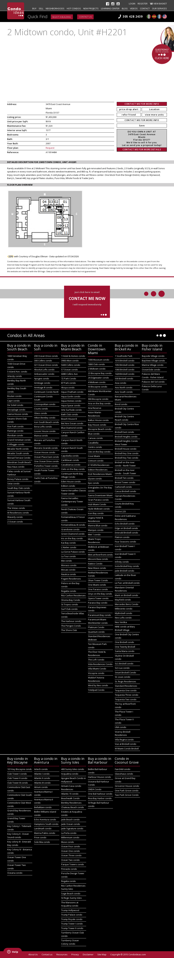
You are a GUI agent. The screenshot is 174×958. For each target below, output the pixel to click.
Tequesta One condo (126, 690)
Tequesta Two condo (125, 699)
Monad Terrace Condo (18, 457)
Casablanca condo (70, 464)
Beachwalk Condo (70, 798)
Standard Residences (126, 685)
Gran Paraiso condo (98, 499)
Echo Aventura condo (45, 819)
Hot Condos (74, 8)
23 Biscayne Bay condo (100, 373)
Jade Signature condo (72, 828)
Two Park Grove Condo (127, 794)
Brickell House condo (125, 448)
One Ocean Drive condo (46, 461)
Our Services (159, 8)
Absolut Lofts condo (44, 369)
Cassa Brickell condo (125, 491)
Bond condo (121, 404)
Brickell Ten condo (124, 477)
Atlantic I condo (42, 773)
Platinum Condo (96, 627)
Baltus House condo (98, 420)
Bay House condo (97, 424)
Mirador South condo (18, 453)
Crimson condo (95, 460)
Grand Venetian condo (19, 439)
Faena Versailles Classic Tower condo (73, 492)
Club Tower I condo (17, 773)
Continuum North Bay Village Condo (72, 475)
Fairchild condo (122, 769)
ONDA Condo (94, 789)
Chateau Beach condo (72, 807)
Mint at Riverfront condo (100, 554)
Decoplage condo (16, 409)
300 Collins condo (43, 360)
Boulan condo (14, 396)
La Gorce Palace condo (73, 551)
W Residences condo (18, 512)
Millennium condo (70, 837)
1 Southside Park (123, 355)
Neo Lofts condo (123, 617)
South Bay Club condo (18, 488)
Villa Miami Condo (97, 668)
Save (142, 125)
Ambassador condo (44, 373)
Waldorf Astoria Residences (96, 679)
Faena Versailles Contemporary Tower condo (72, 501)
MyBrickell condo (123, 613)
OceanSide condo (151, 369)
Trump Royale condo (71, 919)
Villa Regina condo (124, 739)
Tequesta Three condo (126, 694)
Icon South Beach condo (46, 422)
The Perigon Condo (71, 625)
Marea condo (41, 435)
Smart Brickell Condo (125, 672)
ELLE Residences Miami (100, 474)
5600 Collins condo (70, 364)
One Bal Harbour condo (100, 793)
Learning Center (110, 8)
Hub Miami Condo (97, 504)
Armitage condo (42, 382)
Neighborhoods (55, 8)
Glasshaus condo (124, 773)
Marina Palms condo (44, 833)
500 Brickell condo (124, 378)
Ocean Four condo (70, 846)
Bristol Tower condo (125, 482)
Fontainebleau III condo (73, 524)
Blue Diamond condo (72, 427)
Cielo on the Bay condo (73, 469)
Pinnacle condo (69, 868)
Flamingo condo (15, 430)
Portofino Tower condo (46, 465)
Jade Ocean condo (70, 824)
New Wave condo (97, 568)
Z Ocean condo (15, 521)
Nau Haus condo (15, 466)
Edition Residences (98, 469)
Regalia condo (68, 881)
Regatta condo (68, 591)
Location (154, 109)
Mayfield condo (123, 599)
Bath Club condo (69, 414)
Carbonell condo (123, 486)
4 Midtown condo (97, 382)
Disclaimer (88, 954)
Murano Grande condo (46, 447)
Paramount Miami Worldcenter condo (98, 621)
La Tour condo (68, 556)
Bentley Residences (71, 802)
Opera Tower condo (98, 598)
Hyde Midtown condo (99, 508)
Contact (145, 8)
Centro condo (95, 447)
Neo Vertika (121, 622)
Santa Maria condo (124, 651)
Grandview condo (70, 529)
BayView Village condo (153, 360)
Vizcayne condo (96, 673)
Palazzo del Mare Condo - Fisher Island (152, 375)
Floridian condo (15, 435)
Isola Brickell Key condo (127, 566)
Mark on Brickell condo (126, 595)
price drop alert (128, 109)
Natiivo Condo (95, 563)
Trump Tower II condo (72, 928)
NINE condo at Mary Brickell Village (125, 628)
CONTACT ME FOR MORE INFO (142, 103)
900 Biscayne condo (98, 399)
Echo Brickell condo (125, 523)
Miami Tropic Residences (94, 541)
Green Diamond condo (73, 533)
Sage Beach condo (70, 893)
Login (132, 3)
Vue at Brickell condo (125, 743)
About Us (33, 954)
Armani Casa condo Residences (71, 787)
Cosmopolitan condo (44, 404)
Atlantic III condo (42, 782)
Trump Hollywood (70, 910)
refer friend (129, 114)
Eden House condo (71, 481)
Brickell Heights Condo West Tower (126, 442)
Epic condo (93, 483)
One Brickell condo (124, 642)
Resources (61, 954)
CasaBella (93, 442)
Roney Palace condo (17, 479)
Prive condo (40, 837)
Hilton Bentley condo (44, 417)
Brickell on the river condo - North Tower (125, 464)
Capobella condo (70, 455)
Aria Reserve (94, 407)
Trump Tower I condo (72, 923)
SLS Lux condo (122, 667)
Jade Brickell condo (124, 570)
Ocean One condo (70, 850)
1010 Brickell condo (124, 360)
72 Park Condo (68, 378)
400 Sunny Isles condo (72, 769)
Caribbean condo (70, 460)
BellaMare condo (43, 807)
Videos (134, 8)
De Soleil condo (15, 405)
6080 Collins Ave (69, 373)
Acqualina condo (69, 773)
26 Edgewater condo (98, 377)
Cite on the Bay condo (99, 451)
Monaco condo (68, 565)
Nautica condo (68, 574)
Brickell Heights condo (126, 436)
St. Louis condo (122, 676)
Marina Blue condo (97, 525)
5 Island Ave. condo (17, 371)
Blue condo (94, 433)
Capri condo (13, 400)
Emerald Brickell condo (126, 532)
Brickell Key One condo (126, 453)
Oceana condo (14, 872)
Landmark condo (42, 828)
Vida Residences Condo (100, 664)
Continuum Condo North (46, 391)
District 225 (120, 511)
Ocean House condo (44, 452)
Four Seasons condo (125, 541)
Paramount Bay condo (99, 615)
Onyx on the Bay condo (100, 593)
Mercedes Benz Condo (126, 604)
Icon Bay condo (96, 513)
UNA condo (120, 727)
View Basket (160, 3)
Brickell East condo (124, 432)
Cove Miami (94, 456)
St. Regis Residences (125, 681)
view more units (154, 114)
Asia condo (120, 382)
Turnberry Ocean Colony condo (70, 942)
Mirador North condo (18, 448)
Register (142, 3)
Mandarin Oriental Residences (124, 589)
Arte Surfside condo (71, 409)
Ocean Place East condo (46, 456)
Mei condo (66, 560)
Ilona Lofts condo (43, 426)
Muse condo (67, 842)
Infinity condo (122, 561)
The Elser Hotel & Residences (97, 653)
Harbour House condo (99, 776)
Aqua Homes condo (71, 400)
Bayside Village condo (153, 355)
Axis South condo (124, 391)
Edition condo (68, 485)
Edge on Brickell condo (126, 528)
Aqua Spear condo (70, 405)
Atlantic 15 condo (70, 793)
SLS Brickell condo (124, 663)
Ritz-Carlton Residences (73, 595)
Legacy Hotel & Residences (95, 519)
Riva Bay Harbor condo (100, 798)
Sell (41, 8)
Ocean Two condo (70, 859)
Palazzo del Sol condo (153, 381)
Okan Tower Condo (98, 580)
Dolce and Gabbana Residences (125, 517)
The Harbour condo (71, 621)
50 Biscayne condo (97, 386)
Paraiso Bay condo (97, 602)
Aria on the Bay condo (99, 403)
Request (50, 147)
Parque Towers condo (72, 864)
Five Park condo (15, 426)
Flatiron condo (122, 537)
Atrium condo (41, 787)
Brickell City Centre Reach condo (124, 418)
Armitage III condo (43, 387)
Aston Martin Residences (94, 414)
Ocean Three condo (71, 855)
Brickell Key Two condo (126, 457)
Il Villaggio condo (15, 444)
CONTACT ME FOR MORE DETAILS (142, 149)
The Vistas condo (16, 508)
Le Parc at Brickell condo (127, 582)
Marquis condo (95, 530)
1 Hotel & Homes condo (73, 355)
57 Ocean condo (69, 369)
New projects (91, 8)
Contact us (85, 16)
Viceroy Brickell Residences (122, 733)
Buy (34, 8)
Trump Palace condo (71, 914)
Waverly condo (15, 517)
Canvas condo (95, 438)
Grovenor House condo (127, 785)
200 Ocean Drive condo (46, 355)
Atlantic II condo (42, 778)
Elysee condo (95, 478)
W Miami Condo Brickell (127, 748)
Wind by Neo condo (98, 685)
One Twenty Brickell (125, 646)
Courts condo (41, 408)
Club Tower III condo (17, 782)
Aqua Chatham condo (72, 391)
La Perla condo (68, 833)
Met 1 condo (94, 534)
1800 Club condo (96, 364)
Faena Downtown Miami (100, 495)
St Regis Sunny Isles (71, 897)
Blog (125, 8)
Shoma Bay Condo (70, 600)
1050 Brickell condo (124, 364)
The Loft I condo (96, 659)
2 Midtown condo (97, 368)
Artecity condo (14, 376)
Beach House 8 (69, 418)
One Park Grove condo (126, 790)
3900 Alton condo (70, 360)
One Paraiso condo (98, 589)
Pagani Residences (71, 578)
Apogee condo (41, 378)
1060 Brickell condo (124, 369)
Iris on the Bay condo (72, 538)
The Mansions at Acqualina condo (69, 904)
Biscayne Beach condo (99, 429)
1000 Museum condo (98, 359)
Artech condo (41, 769)
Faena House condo (17, 414)
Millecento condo (123, 608)
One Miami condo (97, 584)
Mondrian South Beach (19, 462)
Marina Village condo (152, 364)
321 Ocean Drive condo (46, 364)
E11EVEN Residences (98, 465)
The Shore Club (69, 630)
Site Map (101, 954)
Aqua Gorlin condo (70, 396)
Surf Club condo (69, 608)
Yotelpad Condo (96, 689)
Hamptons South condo (46, 824)
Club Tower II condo (17, 778)
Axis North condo (123, 387)
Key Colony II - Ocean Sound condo (18, 835)
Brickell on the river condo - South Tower (125, 472)
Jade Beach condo (70, 819)
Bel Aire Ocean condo (72, 423)
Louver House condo (45, 431)
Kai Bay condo (68, 542)
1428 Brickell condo (124, 373)
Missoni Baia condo (98, 559)
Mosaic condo (68, 569)
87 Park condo (68, 382)
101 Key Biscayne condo (19, 769)
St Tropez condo (69, 604)
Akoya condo (68, 387)
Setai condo (13, 483)
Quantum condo (96, 631)
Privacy (75, 954)
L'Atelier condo (68, 547)
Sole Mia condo (42, 842)
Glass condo (40, 413)
